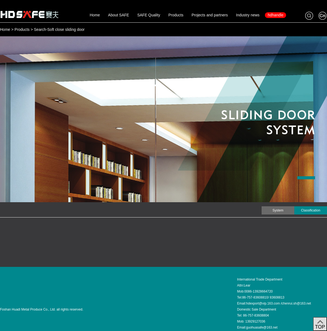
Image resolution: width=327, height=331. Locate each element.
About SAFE (118, 15)
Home (95, 15)
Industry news (247, 15)
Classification (310, 210)
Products (175, 15)
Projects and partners (210, 15)
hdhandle (275, 15)
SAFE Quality (148, 15)
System (277, 210)
